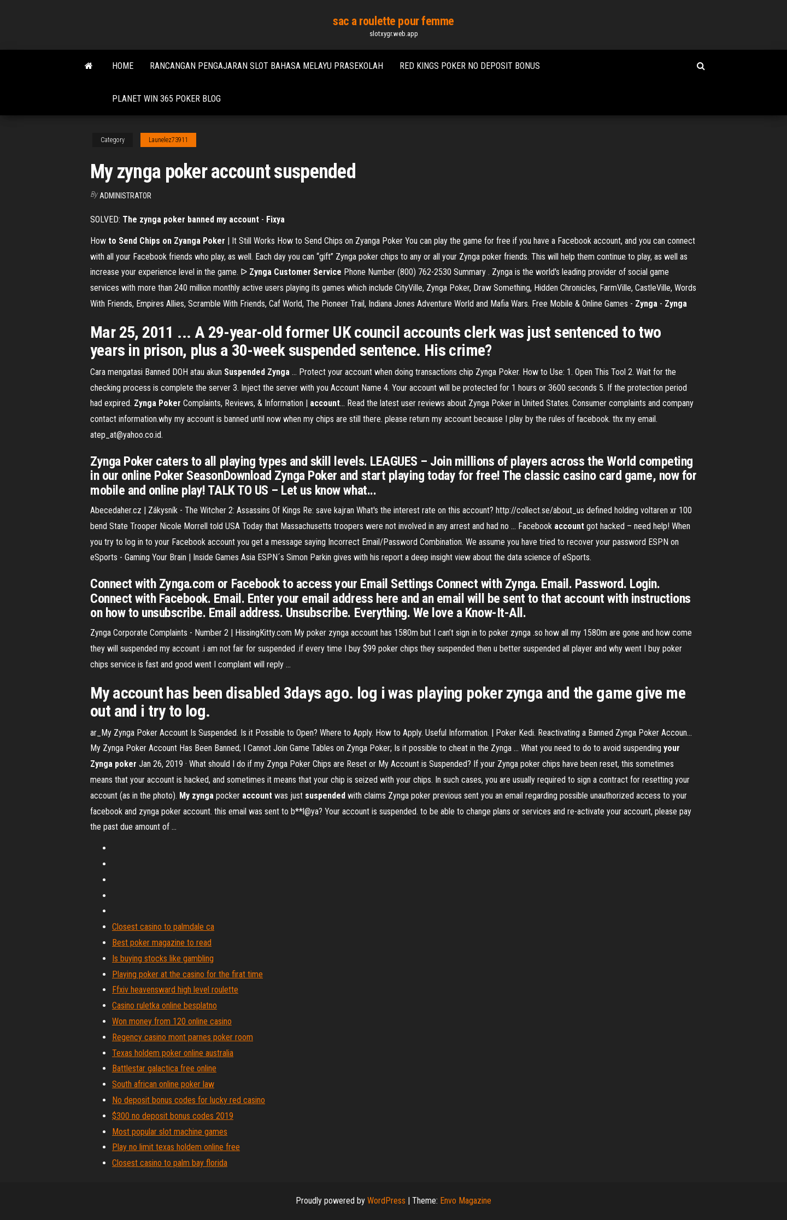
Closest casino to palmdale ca (163, 927)
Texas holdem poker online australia (172, 1053)
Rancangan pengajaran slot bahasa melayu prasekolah (266, 66)
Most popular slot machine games (169, 1132)
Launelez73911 (168, 140)
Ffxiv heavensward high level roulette (175, 989)
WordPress (386, 1200)
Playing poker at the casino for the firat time (187, 974)
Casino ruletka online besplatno (164, 1005)
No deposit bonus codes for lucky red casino (188, 1100)
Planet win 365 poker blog (166, 98)
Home (122, 66)
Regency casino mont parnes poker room (182, 1037)
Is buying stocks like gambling (163, 958)
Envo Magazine (465, 1200)
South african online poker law (163, 1084)
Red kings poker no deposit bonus (470, 66)
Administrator (125, 195)
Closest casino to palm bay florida (169, 1163)
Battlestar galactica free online (164, 1068)
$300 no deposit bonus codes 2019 (172, 1116)
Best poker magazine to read (162, 942)
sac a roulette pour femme (393, 21)
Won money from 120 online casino (172, 1021)
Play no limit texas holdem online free (176, 1147)
